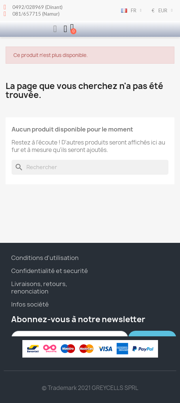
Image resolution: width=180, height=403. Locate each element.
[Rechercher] (90, 167)
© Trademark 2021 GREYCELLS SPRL (90, 388)
